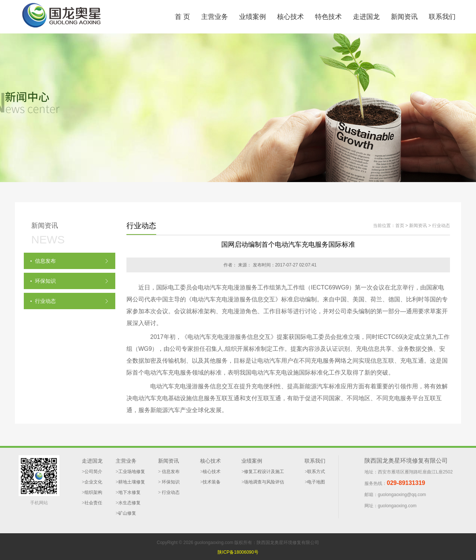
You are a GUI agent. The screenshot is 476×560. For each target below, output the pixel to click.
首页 (399, 225)
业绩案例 (252, 16)
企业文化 (93, 482)
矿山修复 (127, 513)
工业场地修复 (131, 471)
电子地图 (316, 482)
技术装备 (212, 482)
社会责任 (93, 502)
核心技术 (290, 16)
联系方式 (316, 471)
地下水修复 (129, 492)
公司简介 (93, 471)
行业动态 (441, 225)
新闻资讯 (404, 16)
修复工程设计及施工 (264, 471)
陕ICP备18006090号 (238, 552)
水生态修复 (129, 502)
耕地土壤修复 (131, 482)
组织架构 (93, 492)
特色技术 (328, 16)
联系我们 (442, 16)
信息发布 (170, 471)
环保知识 (170, 482)
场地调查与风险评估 (264, 482)
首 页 (182, 16)
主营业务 (214, 16)
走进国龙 (366, 16)
